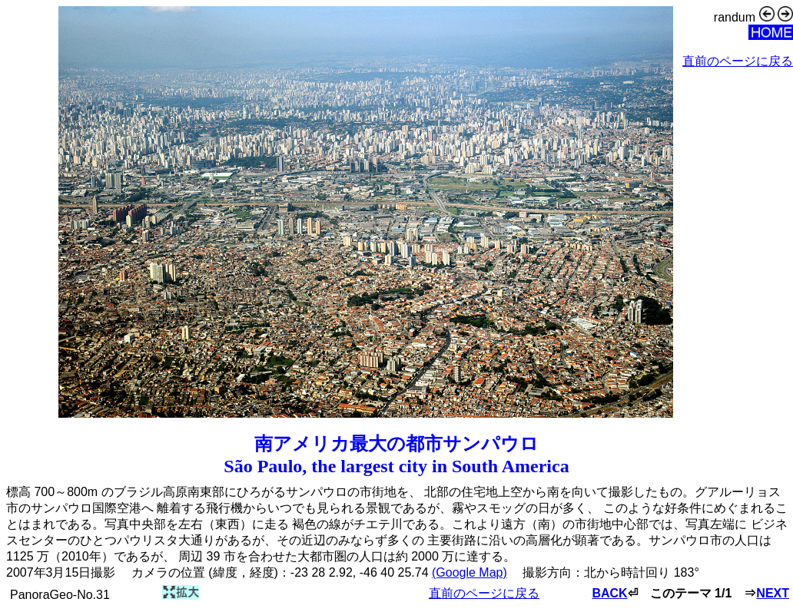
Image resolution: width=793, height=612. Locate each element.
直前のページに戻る (737, 61)
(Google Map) (469, 572)
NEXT (772, 593)
